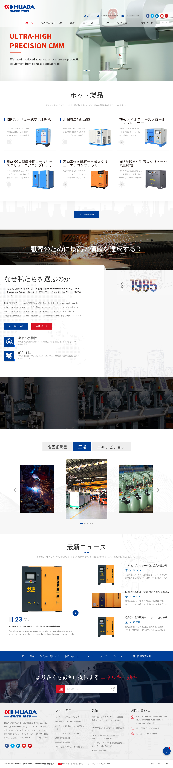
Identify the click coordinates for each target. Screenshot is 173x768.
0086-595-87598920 (109, 15)
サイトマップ (157, 763)
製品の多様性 (27, 338)
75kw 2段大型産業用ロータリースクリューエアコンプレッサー (30, 163)
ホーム (29, 22)
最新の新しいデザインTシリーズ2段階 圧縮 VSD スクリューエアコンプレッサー (107, 720)
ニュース (88, 22)
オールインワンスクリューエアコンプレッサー (70, 728)
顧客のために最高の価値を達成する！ (86, 248)
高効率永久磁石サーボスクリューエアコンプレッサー (85, 163)
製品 (72, 22)
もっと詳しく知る (16, 326)
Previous (14, 490)
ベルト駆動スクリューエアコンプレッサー (70, 748)
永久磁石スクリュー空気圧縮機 (68, 721)
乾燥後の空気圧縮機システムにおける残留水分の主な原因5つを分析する (147, 617)
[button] (12, 41)
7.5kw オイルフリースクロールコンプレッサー (142, 121)
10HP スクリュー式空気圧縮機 (29, 119)
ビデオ (105, 22)
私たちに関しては (51, 22)
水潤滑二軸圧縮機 (76, 119)
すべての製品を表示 (86, 214)
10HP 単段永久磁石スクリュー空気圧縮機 (143, 163)
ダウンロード (124, 22)
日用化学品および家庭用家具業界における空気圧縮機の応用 (147, 592)
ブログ (103, 656)
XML (166, 763)
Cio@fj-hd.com (132, 15)
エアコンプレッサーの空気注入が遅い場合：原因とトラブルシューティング (147, 565)
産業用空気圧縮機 (62, 738)
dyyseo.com (106, 764)
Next (158, 490)
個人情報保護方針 (141, 656)
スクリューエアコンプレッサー (68, 717)
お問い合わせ (148, 22)
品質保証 (24, 352)
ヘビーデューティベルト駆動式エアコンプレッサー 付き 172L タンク (107, 744)
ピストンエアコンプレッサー (67, 733)
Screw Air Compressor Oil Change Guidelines (34, 626)
